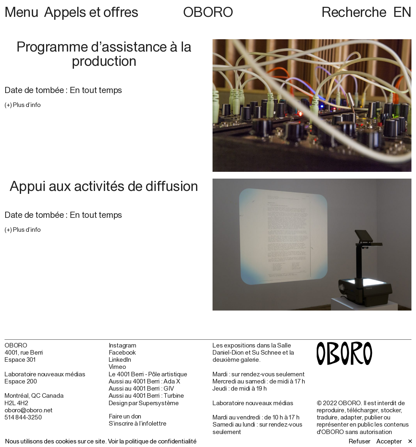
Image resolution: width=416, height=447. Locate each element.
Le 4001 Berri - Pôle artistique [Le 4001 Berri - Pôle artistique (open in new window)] (148, 374)
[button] (104, 104)
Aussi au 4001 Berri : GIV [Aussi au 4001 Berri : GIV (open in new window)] (141, 388)
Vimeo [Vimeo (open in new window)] (117, 366)
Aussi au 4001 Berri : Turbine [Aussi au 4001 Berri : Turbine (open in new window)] (146, 395)
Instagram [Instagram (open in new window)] (122, 345)
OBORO (208, 12)
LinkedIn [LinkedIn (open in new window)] (120, 359)
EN (402, 12)
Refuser (360, 441)
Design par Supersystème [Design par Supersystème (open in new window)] (144, 402)
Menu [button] (23, 12)
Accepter (388, 441)
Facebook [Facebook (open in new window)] (122, 352)
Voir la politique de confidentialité (152, 441)
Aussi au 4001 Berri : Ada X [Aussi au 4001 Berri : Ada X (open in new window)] (144, 381)
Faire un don (125, 416)
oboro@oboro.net (29, 410)
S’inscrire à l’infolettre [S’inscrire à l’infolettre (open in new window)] (137, 423)
